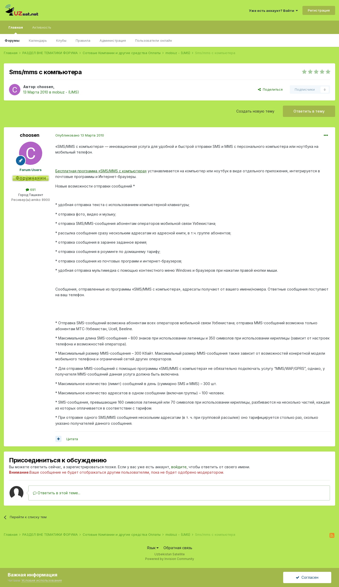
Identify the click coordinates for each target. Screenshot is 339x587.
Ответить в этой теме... (56, 493)
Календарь (38, 40)
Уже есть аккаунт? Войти (273, 10)
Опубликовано (79, 135)
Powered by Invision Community (169, 559)
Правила (83, 40)
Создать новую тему (255, 111)
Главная (15, 29)
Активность (41, 27)
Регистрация (319, 10)
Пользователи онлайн (153, 40)
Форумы (12, 40)
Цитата (72, 439)
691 (31, 190)
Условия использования (41, 580)
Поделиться (270, 89)
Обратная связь (177, 548)
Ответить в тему (309, 111)
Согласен (307, 577)
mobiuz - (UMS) (65, 92)
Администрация (113, 40)
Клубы (61, 40)
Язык (153, 548)
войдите (179, 467)
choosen (45, 86)
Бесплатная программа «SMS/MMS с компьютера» (101, 171)
